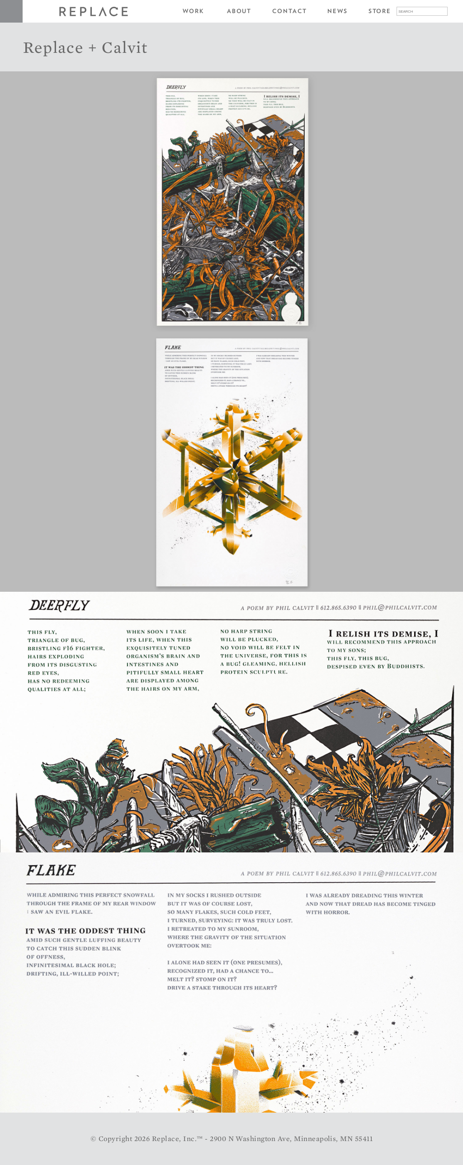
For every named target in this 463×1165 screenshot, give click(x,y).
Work (193, 11)
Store (380, 11)
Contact (289, 11)
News (337, 11)
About (239, 11)
